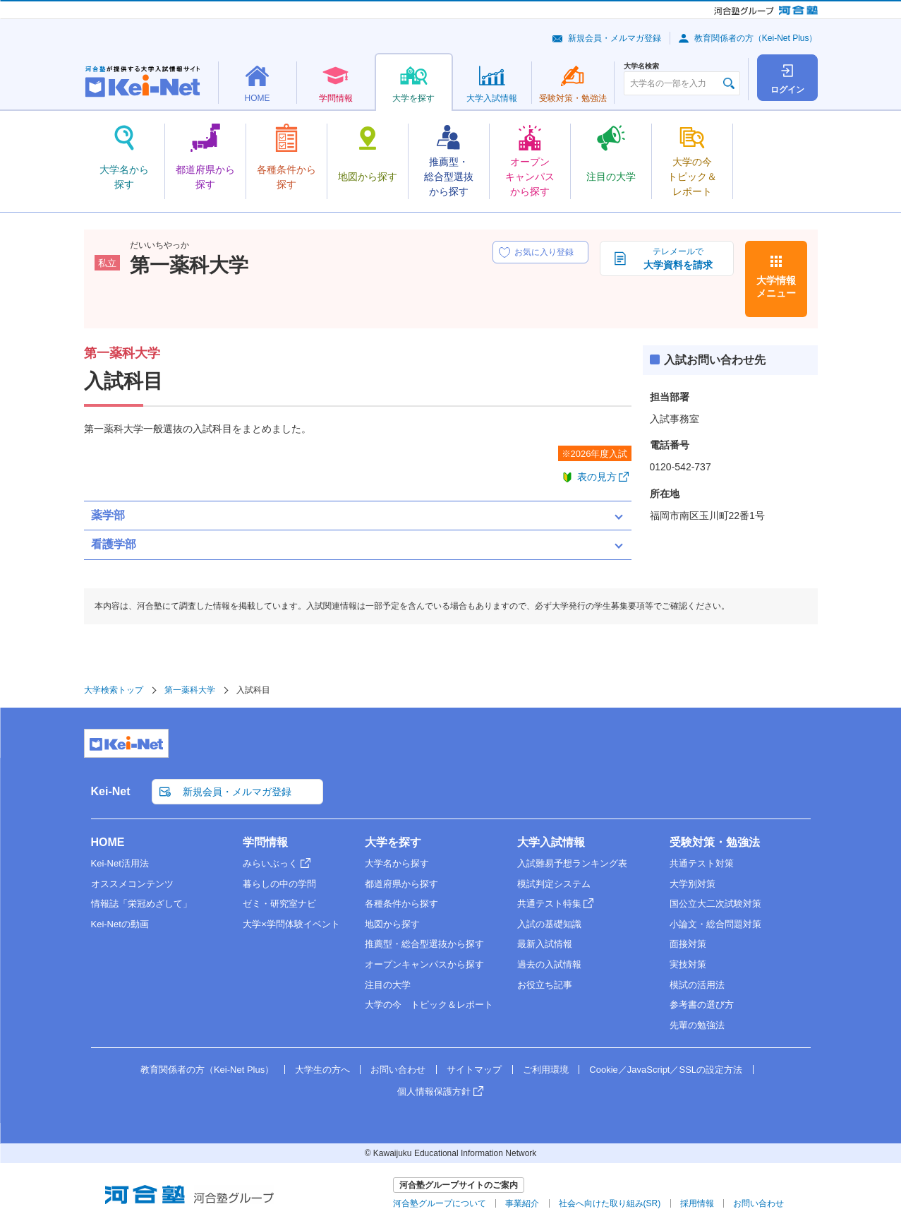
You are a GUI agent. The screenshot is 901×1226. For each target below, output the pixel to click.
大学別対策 (692, 884)
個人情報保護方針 (434, 1091)
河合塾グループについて (439, 1203)
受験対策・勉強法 (715, 842)
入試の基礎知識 (549, 924)
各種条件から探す (401, 903)
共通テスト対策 (702, 863)
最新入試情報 (544, 944)
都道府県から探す (401, 884)
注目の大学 (388, 985)
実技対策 (688, 964)
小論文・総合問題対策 (715, 924)
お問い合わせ (397, 1069)
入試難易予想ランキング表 (572, 863)
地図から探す (392, 924)
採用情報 (697, 1203)
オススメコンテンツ (132, 884)
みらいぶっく (270, 863)
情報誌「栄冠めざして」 (141, 903)
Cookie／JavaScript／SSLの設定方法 (665, 1069)
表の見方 (597, 476)
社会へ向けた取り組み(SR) (610, 1203)
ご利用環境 (546, 1069)
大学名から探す (397, 863)
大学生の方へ (322, 1069)
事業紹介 (522, 1203)
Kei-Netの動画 (120, 924)
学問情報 (265, 842)
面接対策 (688, 944)
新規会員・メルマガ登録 (614, 38)
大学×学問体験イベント (291, 924)
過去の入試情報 (549, 964)
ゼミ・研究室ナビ (279, 903)
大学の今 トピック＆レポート (429, 1004)
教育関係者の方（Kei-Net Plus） (756, 38)
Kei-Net (111, 791)
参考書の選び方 (702, 1004)
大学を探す (393, 842)
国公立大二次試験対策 (715, 903)
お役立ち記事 (544, 985)
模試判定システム (554, 884)
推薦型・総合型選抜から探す (424, 944)
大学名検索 (641, 66)
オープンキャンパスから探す (424, 964)
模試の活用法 (697, 985)
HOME (108, 842)
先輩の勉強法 (697, 1025)
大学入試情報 (551, 842)
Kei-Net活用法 (120, 863)
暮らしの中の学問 (279, 884)
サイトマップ (474, 1069)
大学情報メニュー (776, 287)
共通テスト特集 (549, 903)
